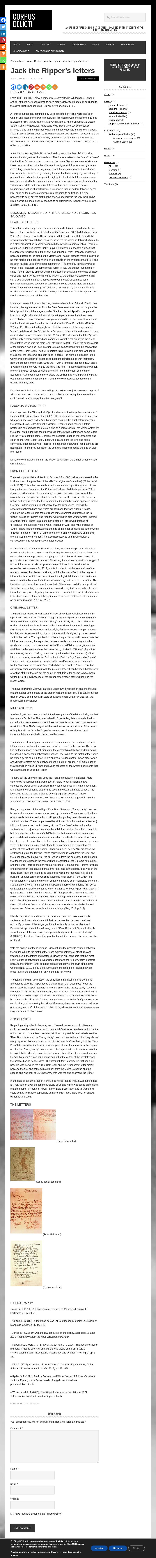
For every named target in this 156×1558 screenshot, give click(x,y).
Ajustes (136, 1548)
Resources (109, 162)
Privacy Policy (54, 1513)
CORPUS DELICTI (24, 20)
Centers (113, 170)
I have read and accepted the (36, 1513)
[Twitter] (19, 87)
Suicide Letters (120, 141)
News (107, 155)
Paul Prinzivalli (116, 116)
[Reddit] (37, 87)
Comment (16, 1428)
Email (14, 1483)
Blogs (112, 166)
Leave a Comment (87, 79)
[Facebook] (13, 87)
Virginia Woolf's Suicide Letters (124, 123)
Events (107, 148)
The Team (109, 184)
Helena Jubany (116, 105)
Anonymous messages (124, 138)
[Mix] (43, 87)
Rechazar (117, 1548)
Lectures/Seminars (118, 177)
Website (14, 1499)
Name (14, 1468)
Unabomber (115, 120)
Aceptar (99, 1548)
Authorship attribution (119, 134)
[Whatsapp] (49, 87)
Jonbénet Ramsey (118, 112)
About (107, 94)
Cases (107, 101)
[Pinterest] (31, 87)
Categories (109, 130)
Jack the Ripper (32, 1404)
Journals (113, 173)
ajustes (14, 1555)
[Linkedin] (25, 87)
